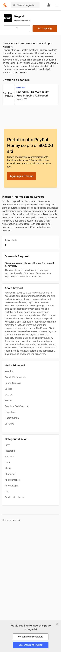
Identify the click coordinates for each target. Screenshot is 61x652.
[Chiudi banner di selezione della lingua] (56, 624)
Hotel (7, 462)
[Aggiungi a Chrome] (21, 176)
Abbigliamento (12, 479)
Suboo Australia (13, 383)
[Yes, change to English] (30, 645)
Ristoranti (10, 450)
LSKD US (9, 423)
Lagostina (10, 412)
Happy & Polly (12, 417)
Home (5, 520)
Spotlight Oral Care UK (16, 406)
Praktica (9, 371)
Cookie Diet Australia (15, 377)
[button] (56, 5)
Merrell (8, 400)
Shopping (9, 474)
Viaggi (8, 468)
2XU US (9, 394)
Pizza (7, 445)
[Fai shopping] (45, 28)
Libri (7, 491)
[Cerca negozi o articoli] (25, 5)
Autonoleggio (11, 485)
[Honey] (5, 5)
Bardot (8, 388)
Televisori (9, 456)
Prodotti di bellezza (14, 497)
